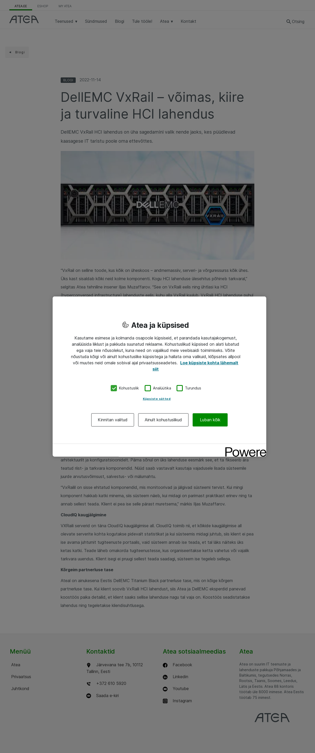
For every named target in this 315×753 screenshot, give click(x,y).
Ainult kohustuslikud (163, 419)
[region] (159, 376)
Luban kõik (210, 419)
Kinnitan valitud (113, 419)
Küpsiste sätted (157, 398)
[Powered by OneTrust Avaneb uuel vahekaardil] (244, 448)
